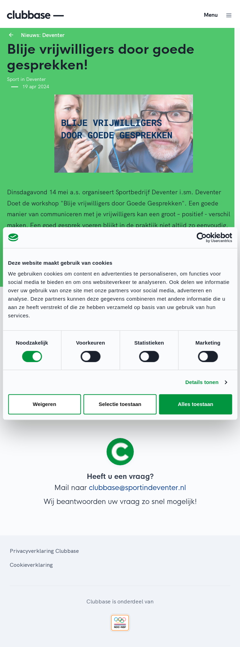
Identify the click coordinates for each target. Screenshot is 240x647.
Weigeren (44, 404)
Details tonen (201, 382)
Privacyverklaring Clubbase (44, 550)
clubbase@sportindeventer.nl (137, 487)
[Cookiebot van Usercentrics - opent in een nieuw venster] (201, 237)
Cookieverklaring (31, 564)
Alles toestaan (195, 404)
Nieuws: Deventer (42, 34)
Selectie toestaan (120, 404)
